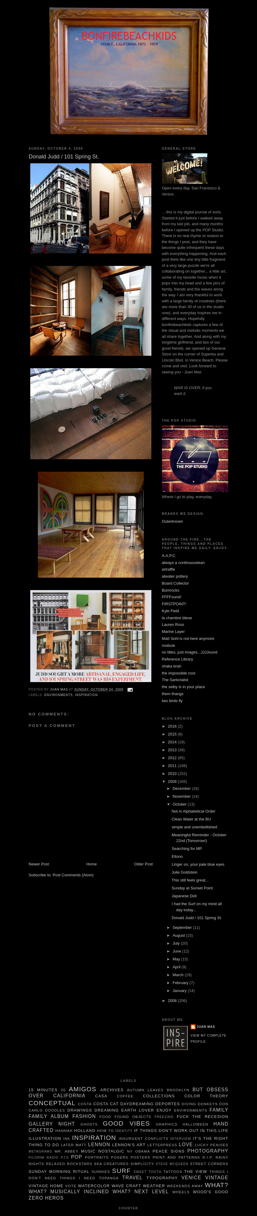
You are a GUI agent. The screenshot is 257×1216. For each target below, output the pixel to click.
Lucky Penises (211, 1145)
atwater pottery (175, 576)
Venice (191, 1177)
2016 (173, 726)
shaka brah (171, 666)
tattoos (172, 1172)
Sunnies (100, 1172)
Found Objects (132, 1117)
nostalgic (111, 1151)
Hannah (64, 1131)
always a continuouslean (183, 562)
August (179, 935)
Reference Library (177, 659)
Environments (58, 695)
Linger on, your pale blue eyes (198, 864)
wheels (180, 1192)
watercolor (94, 1186)
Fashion (84, 1116)
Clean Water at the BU (191, 819)
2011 (173, 765)
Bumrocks (171, 590)
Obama (142, 1151)
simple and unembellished (194, 827)
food (105, 1117)
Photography (207, 1150)
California (69, 1095)
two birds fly (172, 700)
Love (186, 1144)
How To (105, 1131)
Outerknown (172, 521)
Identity (124, 1131)
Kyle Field (170, 611)
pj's (65, 1157)
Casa (101, 1096)
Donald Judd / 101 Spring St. (197, 917)
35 (63, 1090)
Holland (85, 1130)
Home (91, 864)
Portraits (97, 1157)
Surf (121, 1170)
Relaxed (55, 1164)
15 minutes (43, 1090)
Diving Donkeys (200, 1104)
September (183, 927)
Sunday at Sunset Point (192, 888)
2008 (173, 1000)
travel (132, 1177)
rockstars (79, 1164)
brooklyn (178, 1090)
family (218, 1109)
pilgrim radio (44, 1157)
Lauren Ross (173, 624)
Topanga (109, 1178)
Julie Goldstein (184, 872)
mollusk (168, 645)
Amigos (82, 1088)
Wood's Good (210, 1192)
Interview (180, 1138)
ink (66, 1138)
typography (162, 1178)
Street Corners (209, 1164)
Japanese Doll (184, 896)
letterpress (162, 1145)
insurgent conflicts (143, 1138)
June (177, 951)
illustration (45, 1138)
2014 (173, 742)
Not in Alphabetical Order (194, 811)
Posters (140, 1157)
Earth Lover (137, 1110)
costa (85, 1104)
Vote (71, 1186)
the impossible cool (179, 673)
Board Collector (175, 583)
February (181, 982)
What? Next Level (141, 1191)
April (177, 967)
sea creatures (111, 1164)
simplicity (142, 1164)
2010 (173, 773)
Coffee (125, 1096)
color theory (206, 1096)
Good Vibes (126, 1123)
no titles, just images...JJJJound (190, 652)
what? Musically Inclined (69, 1191)
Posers (119, 1157)
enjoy (164, 1110)
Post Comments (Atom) (73, 875)
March (179, 975)
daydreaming (137, 1104)
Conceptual (52, 1102)
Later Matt (74, 1145)
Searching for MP (187, 848)
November (182, 796)
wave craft (126, 1186)
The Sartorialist (175, 680)
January (180, 990)
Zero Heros (46, 1198)
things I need (77, 1178)
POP (76, 1157)
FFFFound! (171, 597)
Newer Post (39, 864)
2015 (173, 734)
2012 (173, 758)
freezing (164, 1117)
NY (130, 1151)
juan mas (206, 1026)
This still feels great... (190, 880)
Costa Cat (106, 1104)
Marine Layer (173, 631)
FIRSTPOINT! (174, 604)
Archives (112, 1090)
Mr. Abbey (67, 1151)
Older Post (143, 864)
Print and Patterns (176, 1157)
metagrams (40, 1151)
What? (217, 1184)
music (88, 1151)
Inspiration (86, 695)
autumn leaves (145, 1090)
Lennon (99, 1144)
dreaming (106, 1110)
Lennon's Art (128, 1145)
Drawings (80, 1110)
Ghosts (89, 1124)
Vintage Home (46, 1186)
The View (195, 1171)
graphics (166, 1124)
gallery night (52, 1123)
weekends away (185, 1186)
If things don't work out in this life (181, 1130)
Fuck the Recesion (203, 1116)
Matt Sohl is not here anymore (188, 638)
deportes (167, 1104)
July (177, 943)
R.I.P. (208, 1157)
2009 (173, 781)
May (177, 959)
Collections (159, 1096)
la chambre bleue (177, 618)
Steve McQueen (172, 1164)
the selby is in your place (183, 686)
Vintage (216, 1177)
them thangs (173, 693)
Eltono (177, 856)
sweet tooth (147, 1172)
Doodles (55, 1110)
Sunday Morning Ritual (59, 1171)
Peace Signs (169, 1151)
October (180, 804)
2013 (173, 750)
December (182, 788)
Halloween (195, 1124)
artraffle (168, 569)
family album (49, 1116)
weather (154, 1186)
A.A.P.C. (169, 555)
